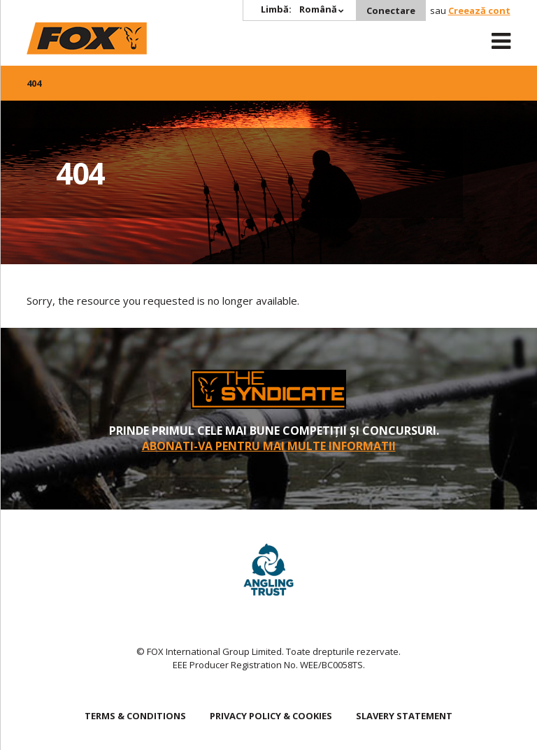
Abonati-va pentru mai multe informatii (269, 446)
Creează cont (479, 10)
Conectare (390, 10)
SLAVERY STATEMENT (404, 715)
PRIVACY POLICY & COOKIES (271, 715)
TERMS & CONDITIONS (135, 715)
